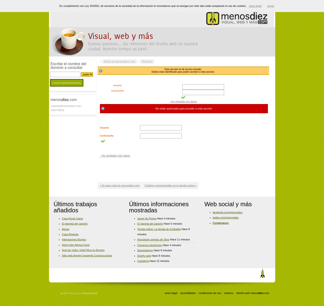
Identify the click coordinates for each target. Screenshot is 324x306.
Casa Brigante (70, 234)
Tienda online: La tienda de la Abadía (159, 229)
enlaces (229, 293)
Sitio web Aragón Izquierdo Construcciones (87, 255)
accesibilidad (187, 293)
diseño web (243, 293)
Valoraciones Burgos (74, 239)
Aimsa (65, 229)
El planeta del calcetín (75, 223)
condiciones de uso (210, 293)
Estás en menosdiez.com (119, 61)
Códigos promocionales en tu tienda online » (171, 185)
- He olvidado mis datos (183, 101)
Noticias (147, 61)
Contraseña (117, 91)
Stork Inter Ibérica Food (76, 244)
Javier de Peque (146, 218)
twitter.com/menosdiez (226, 217)
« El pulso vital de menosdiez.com (120, 185)
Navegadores (145, 250)
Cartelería (143, 261)
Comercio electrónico (149, 245)
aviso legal (171, 293)
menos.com (259, 293)
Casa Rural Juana (72, 218)
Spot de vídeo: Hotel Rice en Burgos (83, 250)
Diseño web (144, 255)
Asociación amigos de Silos (153, 239)
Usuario (117, 85)
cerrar (270, 5)
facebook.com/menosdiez (228, 212)
